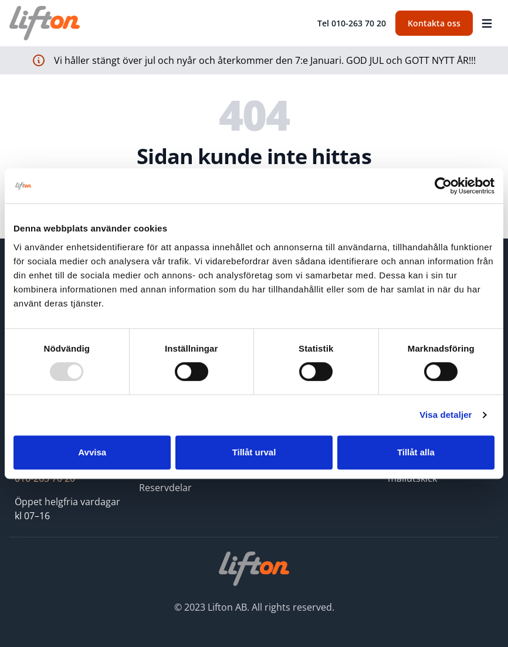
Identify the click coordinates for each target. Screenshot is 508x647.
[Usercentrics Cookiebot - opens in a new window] (443, 186)
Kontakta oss (434, 23)
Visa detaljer (445, 415)
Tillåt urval (254, 452)
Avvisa (92, 452)
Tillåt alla (416, 452)
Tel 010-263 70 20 (351, 23)
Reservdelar (165, 487)
